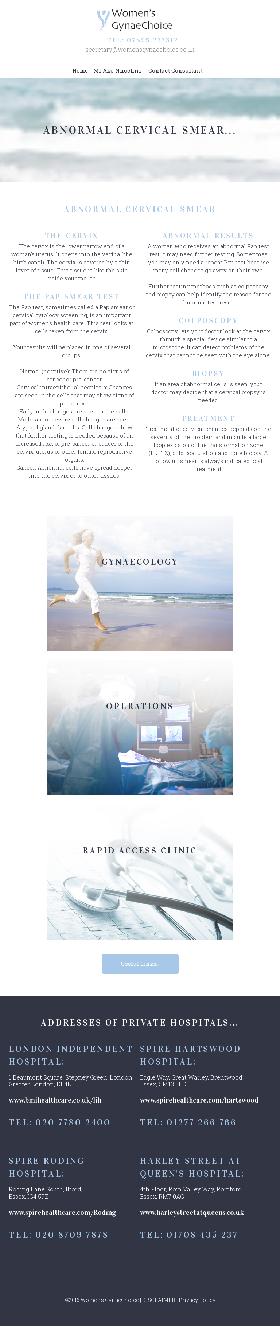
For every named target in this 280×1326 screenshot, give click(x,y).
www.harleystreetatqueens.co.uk (192, 1212)
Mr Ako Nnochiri (117, 70)
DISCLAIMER (158, 1299)
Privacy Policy (197, 1299)
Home (80, 70)
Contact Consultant (175, 70)
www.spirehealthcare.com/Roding (62, 1212)
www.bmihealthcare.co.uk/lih (55, 1100)
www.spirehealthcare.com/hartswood (199, 1100)
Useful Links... (140, 964)
